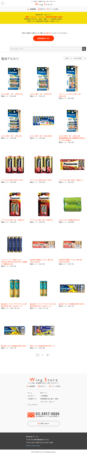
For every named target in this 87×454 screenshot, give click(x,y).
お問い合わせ (44, 423)
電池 (4, 58)
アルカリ (13, 58)
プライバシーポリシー (47, 402)
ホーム (30, 393)
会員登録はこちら (43, 38)
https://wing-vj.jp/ (33, 445)
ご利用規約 (44, 396)
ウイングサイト (33, 405)
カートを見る (53, 9)
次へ (48, 355)
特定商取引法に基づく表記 (49, 399)
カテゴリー (31, 396)
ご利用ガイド (32, 399)
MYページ (43, 393)
